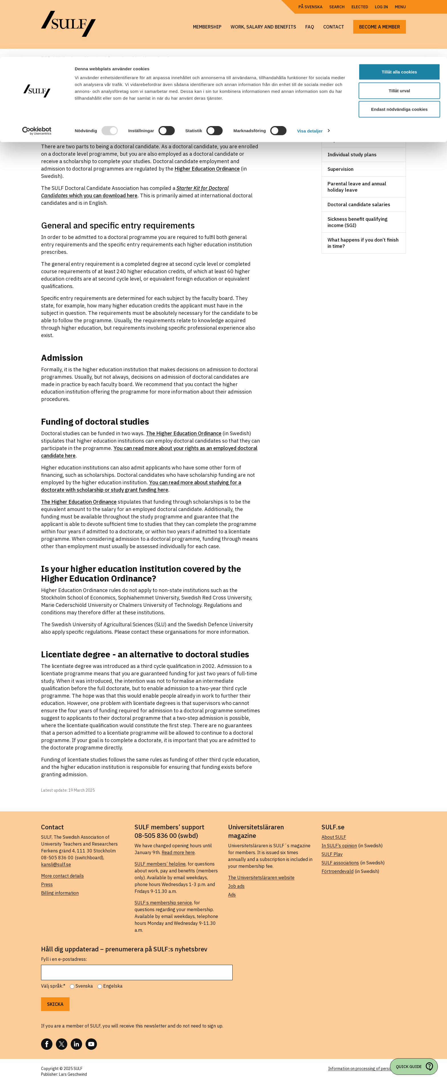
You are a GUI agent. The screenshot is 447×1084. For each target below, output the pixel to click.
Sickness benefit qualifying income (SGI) (357, 222)
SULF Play (332, 854)
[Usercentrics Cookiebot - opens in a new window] (37, 74)
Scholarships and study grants (361, 125)
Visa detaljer (309, 74)
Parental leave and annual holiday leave (357, 187)
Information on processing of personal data (367, 1068)
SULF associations (340, 863)
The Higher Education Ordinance (184, 433)
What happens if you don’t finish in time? (363, 243)
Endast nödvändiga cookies (399, 52)
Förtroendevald (337, 871)
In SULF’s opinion (339, 845)
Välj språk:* (53, 986)
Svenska (84, 986)
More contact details (62, 876)
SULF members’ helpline (160, 864)
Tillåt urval (399, 33)
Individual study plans (352, 154)
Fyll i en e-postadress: (64, 959)
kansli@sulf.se (56, 864)
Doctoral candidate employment (364, 111)
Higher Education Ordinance (207, 168)
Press (47, 884)
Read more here (178, 852)
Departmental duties (351, 140)
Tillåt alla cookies (399, 15)
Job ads (236, 886)
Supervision (340, 169)
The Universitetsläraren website (261, 877)
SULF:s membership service (163, 902)
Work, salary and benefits (361, 96)
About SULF (334, 837)
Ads (232, 894)
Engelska (113, 986)
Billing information (60, 893)
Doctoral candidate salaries (359, 204)
